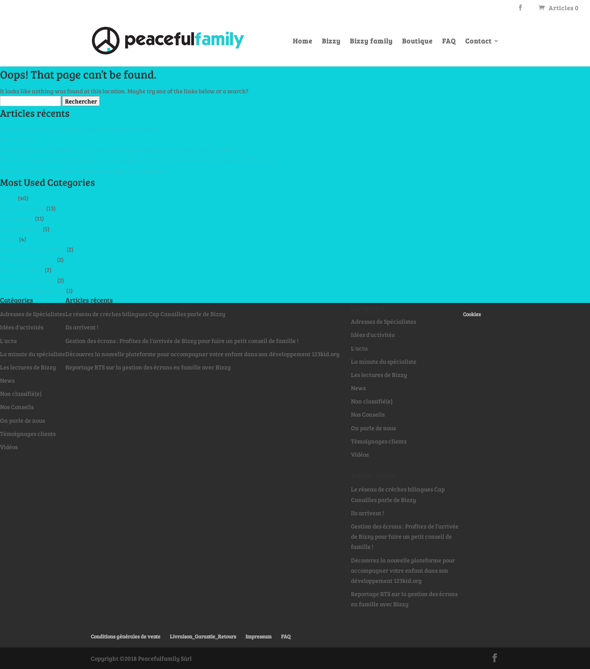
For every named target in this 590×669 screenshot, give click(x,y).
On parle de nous (22, 208)
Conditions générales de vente (125, 636)
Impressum (258, 636)
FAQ (449, 41)
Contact (478, 41)
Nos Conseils (17, 218)
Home (302, 41)
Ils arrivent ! (16, 139)
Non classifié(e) (21, 229)
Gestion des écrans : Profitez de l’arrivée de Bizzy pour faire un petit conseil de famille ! (116, 149)
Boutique (417, 41)
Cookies (472, 314)
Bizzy (331, 41)
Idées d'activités (21, 269)
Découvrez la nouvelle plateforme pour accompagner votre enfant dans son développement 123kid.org (137, 160)
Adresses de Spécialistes (32, 290)
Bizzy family (371, 41)
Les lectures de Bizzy (28, 280)
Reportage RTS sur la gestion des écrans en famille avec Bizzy (82, 170)
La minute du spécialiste (32, 249)
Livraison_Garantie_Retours (203, 636)
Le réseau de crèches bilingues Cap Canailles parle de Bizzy (80, 129)
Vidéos (9, 239)
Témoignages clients (28, 259)
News (7, 380)
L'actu (8, 198)
